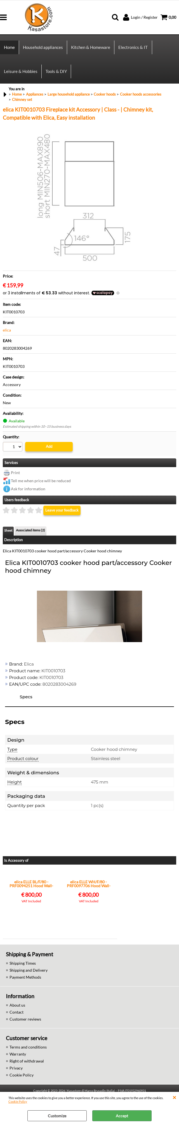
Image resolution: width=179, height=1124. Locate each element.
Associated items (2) (30, 533)
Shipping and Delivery (29, 973)
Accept (122, 1115)
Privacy (16, 1071)
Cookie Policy (17, 1101)
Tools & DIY (56, 73)
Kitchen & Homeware (90, 48)
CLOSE (174, 1097)
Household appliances (43, 48)
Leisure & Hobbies (20, 73)
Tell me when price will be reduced (41, 483)
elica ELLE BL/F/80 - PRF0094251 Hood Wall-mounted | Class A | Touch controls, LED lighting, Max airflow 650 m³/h (31, 887)
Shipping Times (23, 966)
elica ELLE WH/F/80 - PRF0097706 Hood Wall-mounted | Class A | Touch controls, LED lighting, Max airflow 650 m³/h (88, 887)
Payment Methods (25, 980)
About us (17, 1008)
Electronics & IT (133, 48)
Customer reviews (25, 1022)
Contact (16, 1015)
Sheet (8, 533)
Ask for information (28, 491)
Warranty (18, 1057)
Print (15, 475)
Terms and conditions (28, 1050)
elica (7, 332)
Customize (57, 1115)
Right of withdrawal (27, 1064)
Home (9, 48)
